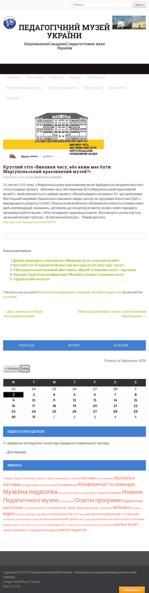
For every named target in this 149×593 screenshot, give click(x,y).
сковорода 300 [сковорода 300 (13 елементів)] (56, 525)
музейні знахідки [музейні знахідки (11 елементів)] (49, 519)
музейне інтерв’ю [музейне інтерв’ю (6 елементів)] (30, 519)
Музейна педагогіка (107, 292)
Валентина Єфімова (48, 177)
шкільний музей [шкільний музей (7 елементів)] (104, 524)
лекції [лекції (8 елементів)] (82, 514)
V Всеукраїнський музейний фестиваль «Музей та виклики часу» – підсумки (74, 270)
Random (121, 345)
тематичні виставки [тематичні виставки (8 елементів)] (77, 524)
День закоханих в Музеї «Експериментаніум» (23, 313)
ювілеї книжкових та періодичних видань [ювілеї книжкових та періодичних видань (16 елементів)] (30, 530)
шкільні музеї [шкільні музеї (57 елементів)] (126, 524)
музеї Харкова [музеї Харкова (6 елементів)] (115, 519)
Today (25, 368)
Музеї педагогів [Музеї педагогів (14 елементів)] (99, 493)
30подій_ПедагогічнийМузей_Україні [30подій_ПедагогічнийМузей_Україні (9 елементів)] (24, 478)
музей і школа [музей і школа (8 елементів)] (84, 519)
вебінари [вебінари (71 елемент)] (121, 507)
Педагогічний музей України (64, 31)
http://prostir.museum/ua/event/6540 (29, 222)
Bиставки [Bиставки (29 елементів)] (88, 478)
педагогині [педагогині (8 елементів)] (18, 524)
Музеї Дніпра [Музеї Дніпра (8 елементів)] (65, 493)
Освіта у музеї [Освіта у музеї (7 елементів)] (67, 501)
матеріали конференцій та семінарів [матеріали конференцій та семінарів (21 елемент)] (112, 514)
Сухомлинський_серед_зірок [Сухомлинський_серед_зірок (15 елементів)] (64, 508)
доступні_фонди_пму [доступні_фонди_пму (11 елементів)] (27, 514)
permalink (10, 297)
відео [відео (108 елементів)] (8, 513)
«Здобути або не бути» (31, 279)
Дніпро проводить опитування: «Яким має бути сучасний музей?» (66, 260)
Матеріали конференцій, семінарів (64, 292)
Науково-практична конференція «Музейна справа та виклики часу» (68, 274)
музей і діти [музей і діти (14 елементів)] (67, 519)
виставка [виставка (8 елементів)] (136, 508)
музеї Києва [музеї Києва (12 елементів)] (99, 519)
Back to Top (12, 586)
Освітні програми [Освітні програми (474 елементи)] (98, 500)
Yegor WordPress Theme (22, 581)
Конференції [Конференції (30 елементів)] (67, 484)
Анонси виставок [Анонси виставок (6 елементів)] (105, 478)
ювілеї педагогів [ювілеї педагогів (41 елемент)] (73, 529)
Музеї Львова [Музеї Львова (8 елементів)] (80, 493)
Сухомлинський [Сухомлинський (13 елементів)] (34, 508)
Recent (74, 345)
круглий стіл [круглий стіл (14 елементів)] (70, 514)
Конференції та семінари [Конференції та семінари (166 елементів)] (106, 484)
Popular (26, 345)
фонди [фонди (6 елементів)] (92, 524)
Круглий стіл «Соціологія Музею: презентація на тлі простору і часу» (68, 265)
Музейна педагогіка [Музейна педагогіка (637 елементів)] (30, 492)
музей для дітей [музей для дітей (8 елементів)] (12, 519)
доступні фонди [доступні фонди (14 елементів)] (51, 514)
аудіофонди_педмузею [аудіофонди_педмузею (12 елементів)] (97, 508)
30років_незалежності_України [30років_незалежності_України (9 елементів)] (63, 478)
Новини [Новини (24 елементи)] (116, 493)
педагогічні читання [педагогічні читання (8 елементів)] (35, 524)
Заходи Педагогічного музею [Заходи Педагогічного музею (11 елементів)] (39, 485)
